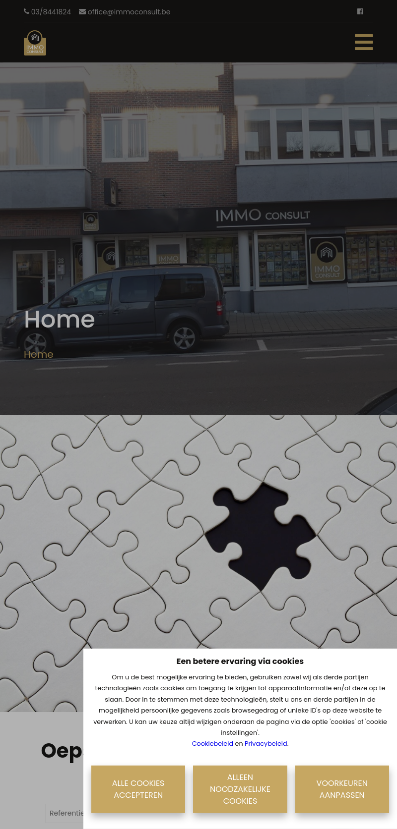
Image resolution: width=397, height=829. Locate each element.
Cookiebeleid (212, 743)
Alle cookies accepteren (138, 789)
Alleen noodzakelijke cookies (240, 789)
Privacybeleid (266, 743)
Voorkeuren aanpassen (342, 789)
